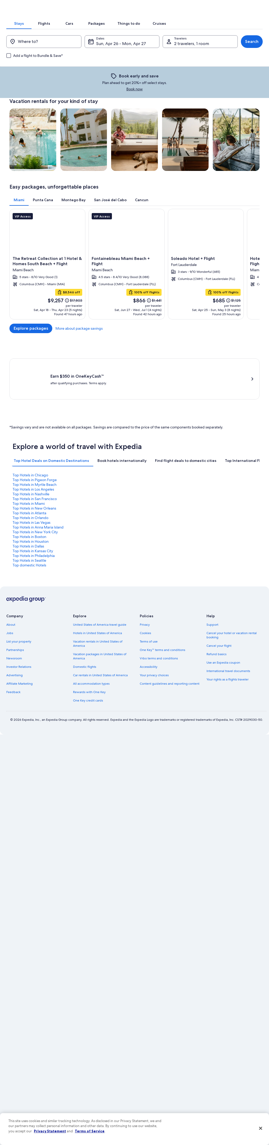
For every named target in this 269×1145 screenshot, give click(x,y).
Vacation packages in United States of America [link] (99, 615)
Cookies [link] (145, 592)
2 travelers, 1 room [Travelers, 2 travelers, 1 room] (189, 80)
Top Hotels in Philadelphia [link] (96, 524)
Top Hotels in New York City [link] (35, 519)
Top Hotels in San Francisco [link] (97, 510)
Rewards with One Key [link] (89, 651)
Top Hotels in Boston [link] (92, 519)
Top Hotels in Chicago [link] (30, 505)
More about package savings (236, 356)
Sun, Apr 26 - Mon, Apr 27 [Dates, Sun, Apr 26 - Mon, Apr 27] (123, 80)
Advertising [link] (14, 634)
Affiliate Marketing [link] (19, 643)
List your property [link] (18, 601)
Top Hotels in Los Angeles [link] (221, 505)
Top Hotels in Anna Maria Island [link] (225, 514)
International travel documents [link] (228, 630)
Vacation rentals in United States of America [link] (97, 603)
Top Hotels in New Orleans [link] (222, 510)
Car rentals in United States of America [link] (100, 634)
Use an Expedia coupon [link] (223, 622)
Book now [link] (193, 112)
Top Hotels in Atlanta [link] (29, 514)
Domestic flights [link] (84, 626)
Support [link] (212, 584)
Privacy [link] (145, 584)
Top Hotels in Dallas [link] (216, 519)
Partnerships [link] (15, 609)
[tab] (64, 51)
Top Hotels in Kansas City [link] (33, 524)
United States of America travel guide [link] (99, 584)
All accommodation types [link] (91, 643)
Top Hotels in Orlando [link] (93, 514)
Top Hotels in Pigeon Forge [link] (97, 505)
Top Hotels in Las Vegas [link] (156, 514)
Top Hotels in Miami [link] (154, 510)
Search (245, 78)
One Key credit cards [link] (88, 660)
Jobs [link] (9, 592)
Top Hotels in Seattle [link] (154, 524)
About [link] (10, 584)
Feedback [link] (13, 651)
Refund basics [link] (216, 613)
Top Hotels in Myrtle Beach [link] (160, 505)
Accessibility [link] (148, 626)
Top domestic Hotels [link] (217, 524)
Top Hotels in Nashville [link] (31, 510)
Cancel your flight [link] (218, 605)
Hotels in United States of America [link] (97, 592)
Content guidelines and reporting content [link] (169, 643)
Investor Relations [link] (18, 626)
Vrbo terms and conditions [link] (159, 617)
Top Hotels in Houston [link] (156, 519)
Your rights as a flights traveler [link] (227, 638)
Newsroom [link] (14, 617)
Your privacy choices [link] (154, 634)
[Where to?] (48, 78)
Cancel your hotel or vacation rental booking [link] (231, 594)
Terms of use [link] (149, 601)
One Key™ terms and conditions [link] (162, 609)
